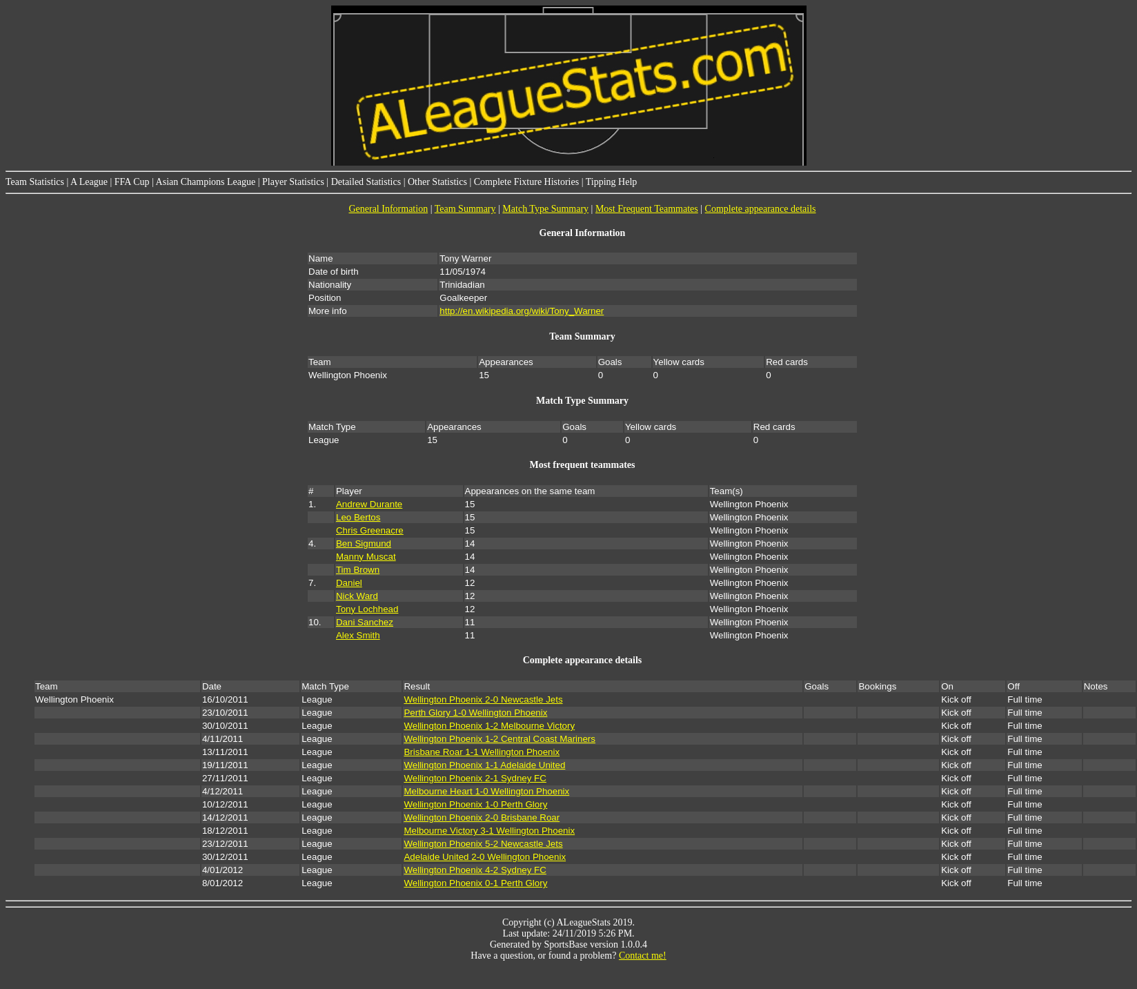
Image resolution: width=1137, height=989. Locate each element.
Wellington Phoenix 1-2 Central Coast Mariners (499, 739)
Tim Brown (357, 570)
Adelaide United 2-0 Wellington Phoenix (485, 857)
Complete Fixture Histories (526, 182)
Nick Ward (357, 596)
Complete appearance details (760, 209)
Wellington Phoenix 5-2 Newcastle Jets (483, 844)
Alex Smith (358, 635)
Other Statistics (437, 182)
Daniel (349, 583)
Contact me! (642, 955)
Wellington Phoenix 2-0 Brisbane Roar (482, 817)
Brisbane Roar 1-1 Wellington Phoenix (482, 752)
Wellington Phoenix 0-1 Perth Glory (475, 883)
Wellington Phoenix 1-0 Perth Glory (475, 804)
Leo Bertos (358, 517)
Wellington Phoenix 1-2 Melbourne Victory (489, 726)
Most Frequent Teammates (646, 209)
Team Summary (465, 209)
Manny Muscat (366, 556)
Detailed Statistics (366, 182)
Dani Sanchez (364, 622)
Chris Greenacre (370, 530)
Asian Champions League (206, 182)
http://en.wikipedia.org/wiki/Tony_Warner (521, 311)
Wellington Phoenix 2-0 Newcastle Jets (483, 699)
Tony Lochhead (367, 609)
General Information (388, 209)
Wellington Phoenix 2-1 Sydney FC (475, 778)
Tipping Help (611, 182)
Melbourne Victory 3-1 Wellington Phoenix (489, 830)
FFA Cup (132, 182)
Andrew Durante (369, 504)
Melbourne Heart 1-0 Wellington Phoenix (486, 791)
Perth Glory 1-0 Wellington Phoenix (475, 712)
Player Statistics (293, 182)
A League (89, 182)
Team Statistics (35, 182)
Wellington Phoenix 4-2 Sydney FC (475, 870)
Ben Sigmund (363, 543)
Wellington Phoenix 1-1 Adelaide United (484, 765)
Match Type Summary (545, 209)
